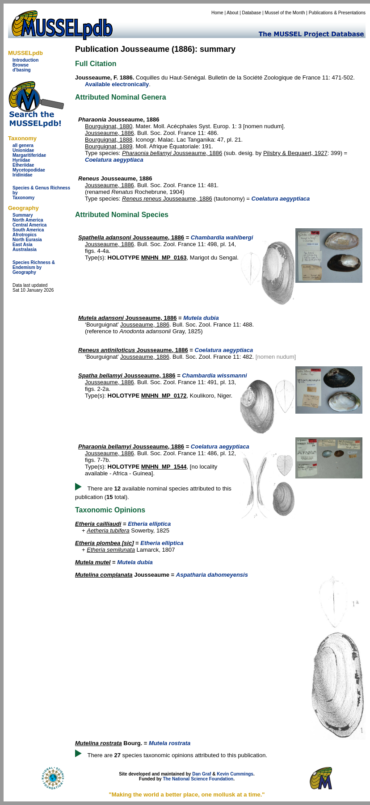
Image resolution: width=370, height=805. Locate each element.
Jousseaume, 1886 (109, 133)
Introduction (25, 60)
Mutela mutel (92, 562)
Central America (29, 224)
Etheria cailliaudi (98, 523)
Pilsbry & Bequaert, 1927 (295, 153)
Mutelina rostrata (98, 743)
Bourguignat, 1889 (108, 146)
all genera (23, 145)
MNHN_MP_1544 (164, 466)
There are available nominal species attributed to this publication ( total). (153, 492)
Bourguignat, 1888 (108, 139)
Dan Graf (201, 773)
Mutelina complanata (104, 574)
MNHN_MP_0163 (164, 257)
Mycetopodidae (29, 170)
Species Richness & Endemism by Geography (34, 267)
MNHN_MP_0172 (164, 395)
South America (28, 229)
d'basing (22, 69)
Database (251, 12)
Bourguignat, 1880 (108, 126)
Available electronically (117, 84)
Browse (21, 65)
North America (28, 220)
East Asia (23, 244)
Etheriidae (23, 165)
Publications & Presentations (337, 12)
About (232, 12)
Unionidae (23, 150)
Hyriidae (21, 160)
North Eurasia (27, 239)
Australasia (25, 249)
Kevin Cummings (235, 773)
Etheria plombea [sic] (104, 543)
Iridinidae (22, 174)
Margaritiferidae (29, 155)
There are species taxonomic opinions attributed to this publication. (178, 755)
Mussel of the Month (285, 12)
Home (217, 12)
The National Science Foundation (198, 778)
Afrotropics (25, 234)
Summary (23, 215)
